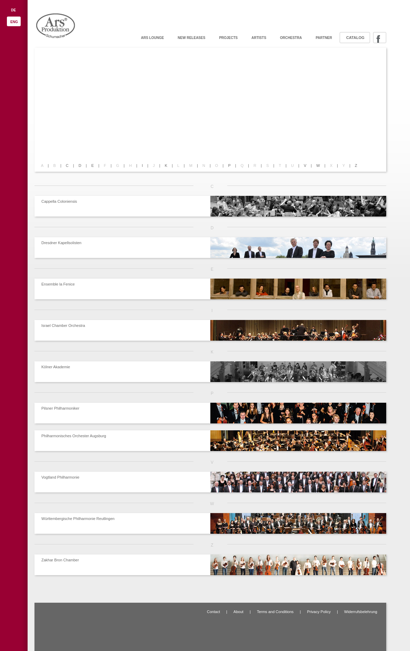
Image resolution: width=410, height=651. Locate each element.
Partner (324, 38)
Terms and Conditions (275, 612)
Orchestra (291, 38)
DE (13, 10)
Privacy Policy (318, 612)
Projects (228, 38)
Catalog (355, 38)
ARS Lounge (152, 38)
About (238, 612)
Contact (213, 612)
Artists (258, 38)
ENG (14, 22)
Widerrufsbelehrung (360, 612)
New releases (191, 38)
